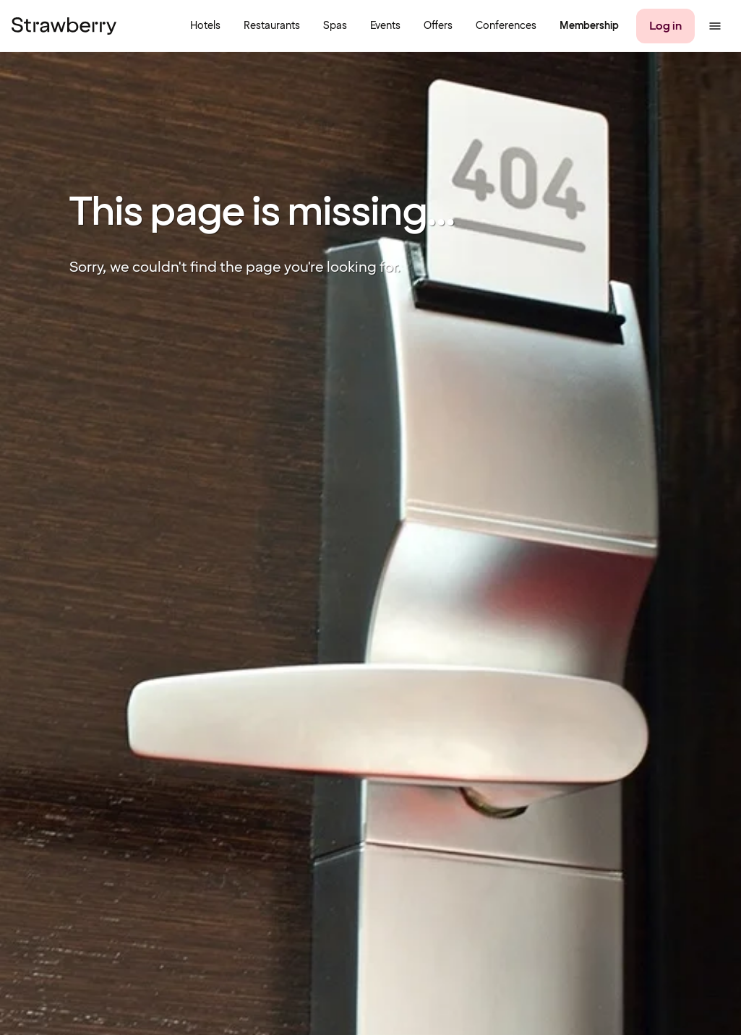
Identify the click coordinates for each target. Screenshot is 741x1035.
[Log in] (665, 26)
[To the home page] (64, 26)
